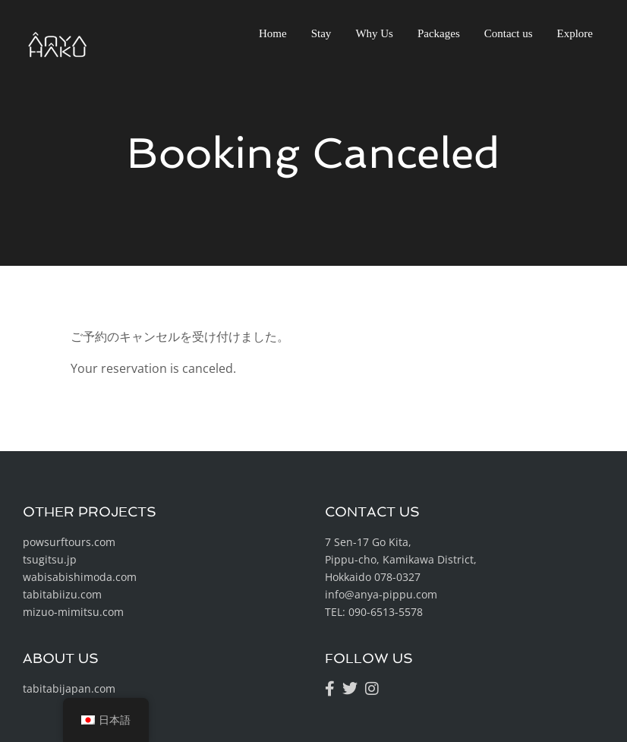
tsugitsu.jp (50, 559)
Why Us (374, 33)
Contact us (508, 33)
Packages (438, 33)
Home (273, 33)
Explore (575, 33)
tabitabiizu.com (62, 594)
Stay (321, 33)
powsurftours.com (69, 542)
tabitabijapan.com (69, 688)
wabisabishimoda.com (80, 577)
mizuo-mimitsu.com (73, 612)
